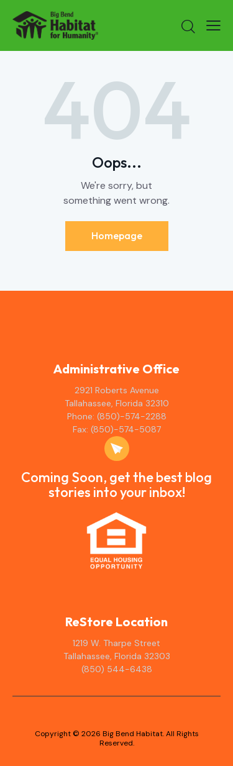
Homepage (116, 235)
